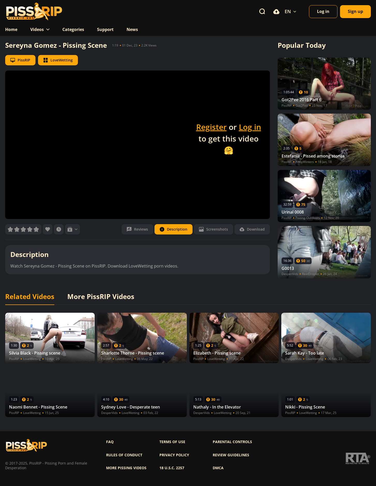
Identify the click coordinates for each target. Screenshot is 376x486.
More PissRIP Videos (100, 296)
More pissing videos (126, 468)
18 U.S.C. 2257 (171, 468)
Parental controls (232, 442)
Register (211, 127)
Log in (250, 127)
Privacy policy (174, 455)
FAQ (110, 442)
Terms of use (172, 442)
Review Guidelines (231, 455)
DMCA (218, 468)
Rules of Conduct (124, 455)
